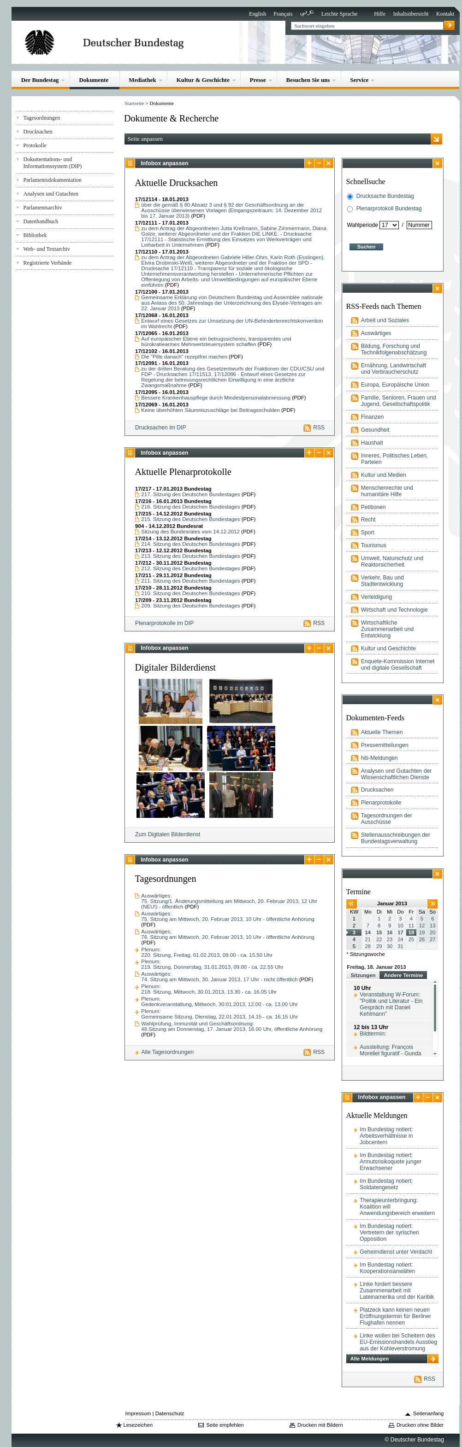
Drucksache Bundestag (385, 196)
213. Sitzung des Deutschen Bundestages (191, 556)
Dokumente (93, 79)
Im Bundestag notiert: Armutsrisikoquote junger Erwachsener (390, 1161)
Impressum (138, 1413)
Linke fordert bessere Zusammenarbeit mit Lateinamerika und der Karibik (397, 1290)
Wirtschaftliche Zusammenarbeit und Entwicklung (387, 629)
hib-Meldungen (379, 758)
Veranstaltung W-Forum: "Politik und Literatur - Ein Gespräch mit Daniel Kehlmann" (391, 1004)
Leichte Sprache (339, 14)
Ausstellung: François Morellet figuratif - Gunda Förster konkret (390, 1053)
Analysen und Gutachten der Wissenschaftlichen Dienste (396, 774)
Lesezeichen (138, 1425)
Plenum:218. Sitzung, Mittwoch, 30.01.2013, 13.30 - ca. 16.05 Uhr (209, 989)
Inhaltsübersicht (410, 14)
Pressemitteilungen (385, 745)
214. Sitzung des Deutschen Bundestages (191, 544)
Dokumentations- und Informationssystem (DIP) (52, 162)
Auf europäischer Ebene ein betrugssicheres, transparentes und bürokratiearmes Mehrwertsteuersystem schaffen (216, 341)
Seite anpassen (145, 138)
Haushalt (372, 443)
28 (368, 946)
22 (379, 939)
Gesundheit (375, 430)
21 (368, 939)
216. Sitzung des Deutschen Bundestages (191, 506)
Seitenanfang (428, 1413)
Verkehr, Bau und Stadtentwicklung (382, 580)
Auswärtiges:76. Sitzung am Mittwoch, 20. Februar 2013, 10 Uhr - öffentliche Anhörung (227, 934)
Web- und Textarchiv (46, 249)
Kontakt (445, 14)
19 (422, 932)
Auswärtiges (376, 333)
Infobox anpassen (164, 163)
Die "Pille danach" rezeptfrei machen (184, 356)
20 (433, 932)
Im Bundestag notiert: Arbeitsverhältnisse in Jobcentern (386, 1136)
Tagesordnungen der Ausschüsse (386, 818)
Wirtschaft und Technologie (394, 610)
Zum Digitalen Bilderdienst (167, 834)
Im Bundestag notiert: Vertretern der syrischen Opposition (389, 1232)
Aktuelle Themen (382, 732)
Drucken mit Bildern (320, 1425)
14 (368, 932)
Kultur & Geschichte (203, 79)
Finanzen (372, 417)
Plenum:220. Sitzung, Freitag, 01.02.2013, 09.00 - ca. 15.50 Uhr (206, 952)
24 (400, 939)
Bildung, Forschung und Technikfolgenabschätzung (394, 349)
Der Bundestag (40, 79)
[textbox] (367, 26)
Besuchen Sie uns (308, 79)
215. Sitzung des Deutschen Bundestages (191, 519)
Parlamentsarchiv (42, 207)
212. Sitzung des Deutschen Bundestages (191, 568)
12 (422, 925)
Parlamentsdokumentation (52, 180)
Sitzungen (362, 975)
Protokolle (34, 145)
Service (359, 79)
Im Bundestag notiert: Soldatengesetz (386, 1184)
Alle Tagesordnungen (167, 1052)
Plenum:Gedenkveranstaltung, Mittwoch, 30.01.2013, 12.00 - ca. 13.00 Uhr (219, 1001)
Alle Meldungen (369, 1358)
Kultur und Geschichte (388, 648)
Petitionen (373, 507)
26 (422, 939)
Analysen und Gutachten (50, 194)
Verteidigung (376, 597)
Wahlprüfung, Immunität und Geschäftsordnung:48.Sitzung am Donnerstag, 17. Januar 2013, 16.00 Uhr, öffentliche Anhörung (231, 1026)
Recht (368, 519)
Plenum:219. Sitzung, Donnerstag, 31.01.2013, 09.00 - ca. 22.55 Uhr (212, 964)
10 (400, 925)
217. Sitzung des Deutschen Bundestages (191, 494)
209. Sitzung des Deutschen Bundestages (191, 605)
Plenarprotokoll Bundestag (389, 208)
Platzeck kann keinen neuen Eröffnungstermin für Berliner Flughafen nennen (395, 1316)
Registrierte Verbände (47, 263)
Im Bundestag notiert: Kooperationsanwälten (387, 1268)
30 (390, 946)
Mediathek (142, 79)
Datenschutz (169, 1413)
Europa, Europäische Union (395, 385)
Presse (258, 79)
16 (390, 932)
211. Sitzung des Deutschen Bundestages (191, 581)
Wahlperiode (362, 225)
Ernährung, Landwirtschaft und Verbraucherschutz (393, 368)
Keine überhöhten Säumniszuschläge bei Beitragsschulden (210, 410)
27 (433, 939)
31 (400, 946)
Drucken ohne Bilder (420, 1425)
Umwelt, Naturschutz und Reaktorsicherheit (392, 561)
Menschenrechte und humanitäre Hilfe (387, 491)
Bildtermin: (373, 1033)
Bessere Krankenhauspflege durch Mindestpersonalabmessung (215, 397)
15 (379, 932)
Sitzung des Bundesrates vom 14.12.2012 (191, 531)
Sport (367, 532)
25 (412, 939)
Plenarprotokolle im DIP (164, 623)
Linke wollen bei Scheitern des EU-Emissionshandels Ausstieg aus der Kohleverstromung (398, 1342)
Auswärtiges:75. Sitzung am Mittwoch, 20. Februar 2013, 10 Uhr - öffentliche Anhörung (227, 916)
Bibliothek (35, 235)
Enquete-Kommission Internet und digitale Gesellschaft (398, 664)
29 (379, 946)
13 (433, 925)
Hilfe (379, 14)
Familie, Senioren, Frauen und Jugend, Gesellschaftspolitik (398, 400)
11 (412, 925)
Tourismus (373, 545)
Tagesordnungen (41, 118)
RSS (319, 427)
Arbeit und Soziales (385, 320)
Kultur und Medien (383, 475)
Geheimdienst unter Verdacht (396, 1252)
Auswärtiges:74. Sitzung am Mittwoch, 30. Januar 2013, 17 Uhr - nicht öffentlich (219, 976)
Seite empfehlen (225, 1425)
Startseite (134, 103)
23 (390, 939)
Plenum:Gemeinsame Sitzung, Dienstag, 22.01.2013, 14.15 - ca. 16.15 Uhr (219, 1013)
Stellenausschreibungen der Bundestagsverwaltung (395, 838)
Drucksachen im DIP (160, 427)
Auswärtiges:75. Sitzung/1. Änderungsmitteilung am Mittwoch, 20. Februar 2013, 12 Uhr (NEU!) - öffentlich (229, 901)
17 (400, 932)
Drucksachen (37, 131)
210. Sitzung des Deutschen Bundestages (191, 593)
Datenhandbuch (40, 221)
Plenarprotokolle (381, 802)
